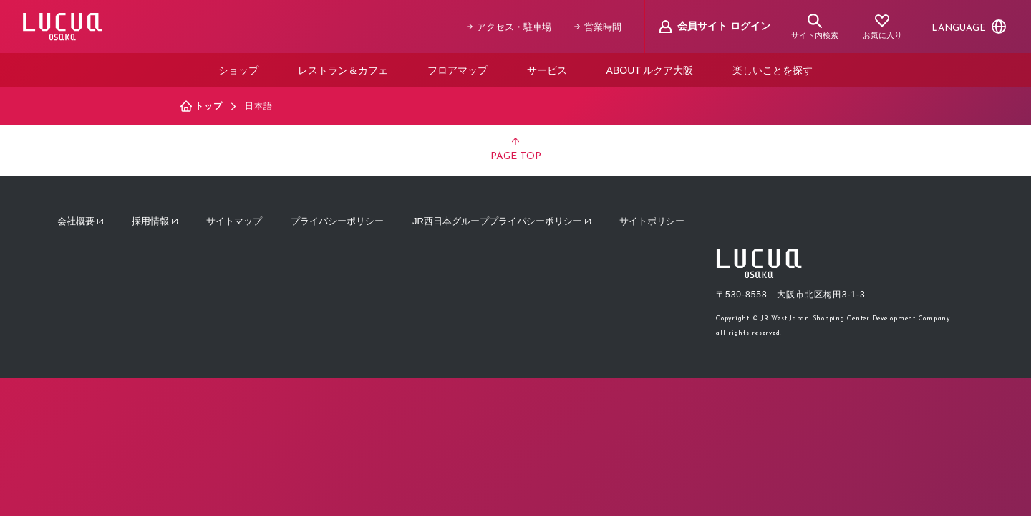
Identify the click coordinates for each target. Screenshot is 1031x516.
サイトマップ (234, 221)
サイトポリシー (651, 221)
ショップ (238, 70)
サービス (547, 70)
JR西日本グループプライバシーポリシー (501, 221)
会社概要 (80, 221)
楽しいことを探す (772, 70)
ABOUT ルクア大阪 (650, 70)
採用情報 (155, 221)
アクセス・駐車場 (509, 27)
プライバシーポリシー (337, 221)
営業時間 (597, 27)
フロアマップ (457, 70)
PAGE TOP (515, 150)
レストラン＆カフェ (343, 70)
